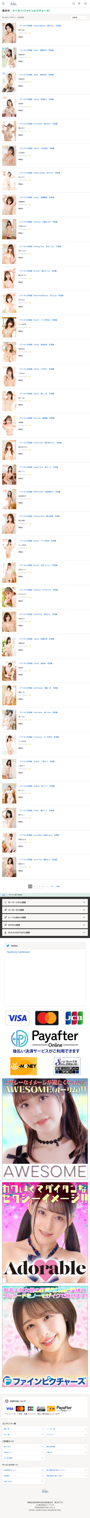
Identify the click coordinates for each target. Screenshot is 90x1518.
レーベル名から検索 (44, 917)
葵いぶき (21, 398)
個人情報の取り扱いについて (66, 1470)
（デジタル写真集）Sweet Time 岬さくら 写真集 (38, 467)
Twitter (12, 945)
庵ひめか (21, 128)
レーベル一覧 (66, 1429)
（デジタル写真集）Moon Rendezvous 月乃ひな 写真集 (40, 295)
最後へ (59, 886)
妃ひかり (21, 177)
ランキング (66, 1434)
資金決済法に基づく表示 (66, 1476)
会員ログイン (24, 1452)
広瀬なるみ (22, 226)
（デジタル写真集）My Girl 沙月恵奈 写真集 (36, 148)
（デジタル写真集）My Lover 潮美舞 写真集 (36, 418)
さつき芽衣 (22, 324)
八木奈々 (21, 373)
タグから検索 (44, 925)
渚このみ (21, 716)
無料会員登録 (66, 1446)
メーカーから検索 (44, 909)
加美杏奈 (21, 79)
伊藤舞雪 (21, 201)
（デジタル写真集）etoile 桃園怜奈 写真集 (35, 50)
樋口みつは (22, 275)
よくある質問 (24, 1458)
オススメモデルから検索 (44, 932)
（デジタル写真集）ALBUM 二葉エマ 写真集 (36, 761)
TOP (3, 895)
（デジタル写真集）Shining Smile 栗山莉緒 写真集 (39, 516)
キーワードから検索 (44, 902)
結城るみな (22, 839)
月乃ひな (21, 300)
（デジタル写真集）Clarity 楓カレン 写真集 (36, 810)
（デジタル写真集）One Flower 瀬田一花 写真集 (38, 688)
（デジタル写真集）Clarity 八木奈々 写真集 (36, 369)
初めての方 (24, 1446)
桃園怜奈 (21, 54)
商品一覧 (24, 1429)
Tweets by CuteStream (18, 952)
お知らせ (66, 1452)
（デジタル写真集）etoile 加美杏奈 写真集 (35, 74)
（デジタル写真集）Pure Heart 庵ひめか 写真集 (38, 123)
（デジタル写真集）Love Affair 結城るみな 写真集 (38, 835)
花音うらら (22, 569)
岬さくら (21, 471)
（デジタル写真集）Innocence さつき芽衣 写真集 (38, 737)
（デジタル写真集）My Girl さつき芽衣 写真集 (37, 540)
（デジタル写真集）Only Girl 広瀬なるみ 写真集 (38, 222)
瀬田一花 (21, 692)
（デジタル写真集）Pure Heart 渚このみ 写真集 (38, 712)
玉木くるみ (22, 251)
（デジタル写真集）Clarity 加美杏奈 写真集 (36, 344)
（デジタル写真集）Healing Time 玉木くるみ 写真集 (39, 246)
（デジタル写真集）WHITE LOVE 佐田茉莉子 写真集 (39, 491)
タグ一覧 (24, 1434)
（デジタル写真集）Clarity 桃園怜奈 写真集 (36, 639)
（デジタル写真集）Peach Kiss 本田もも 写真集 (37, 614)
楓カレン (21, 815)
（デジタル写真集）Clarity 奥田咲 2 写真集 (36, 99)
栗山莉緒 (21, 520)
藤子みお (21, 30)
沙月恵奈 (21, 152)
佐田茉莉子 (22, 496)
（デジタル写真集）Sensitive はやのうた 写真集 (38, 590)
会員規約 (24, 1476)
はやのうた (22, 594)
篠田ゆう (21, 864)
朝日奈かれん (23, 447)
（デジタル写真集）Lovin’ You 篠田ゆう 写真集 (37, 859)
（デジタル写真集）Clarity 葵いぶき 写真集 (36, 393)
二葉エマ (21, 766)
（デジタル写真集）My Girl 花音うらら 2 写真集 (37, 565)
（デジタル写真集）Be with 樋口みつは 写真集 (37, 271)
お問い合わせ (24, 1481)
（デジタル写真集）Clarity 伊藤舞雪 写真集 (36, 197)
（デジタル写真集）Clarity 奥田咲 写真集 (35, 663)
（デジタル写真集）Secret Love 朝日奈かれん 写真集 (40, 442)
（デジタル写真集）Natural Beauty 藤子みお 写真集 (39, 25)
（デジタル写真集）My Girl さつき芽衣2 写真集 (37, 320)
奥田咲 (20, 103)
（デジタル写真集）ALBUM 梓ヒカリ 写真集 (36, 786)
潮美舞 (20, 422)
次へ (52, 886)
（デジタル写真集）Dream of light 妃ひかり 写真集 (39, 172)
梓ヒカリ (21, 790)
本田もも (21, 618)
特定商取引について (24, 1470)
